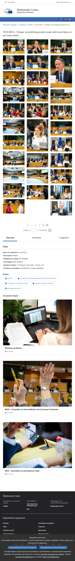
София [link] (5, 506)
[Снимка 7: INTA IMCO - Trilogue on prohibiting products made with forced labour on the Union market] (14, 78)
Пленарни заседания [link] (46, 523)
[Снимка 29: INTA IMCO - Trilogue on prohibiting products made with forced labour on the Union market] (14, 206)
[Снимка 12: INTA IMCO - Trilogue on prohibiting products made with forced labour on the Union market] (37, 110)
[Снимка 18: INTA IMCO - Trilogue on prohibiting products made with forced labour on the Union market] (14, 142)
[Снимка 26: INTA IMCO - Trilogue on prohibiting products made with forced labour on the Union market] (14, 190)
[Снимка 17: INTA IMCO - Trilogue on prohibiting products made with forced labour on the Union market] (61, 128)
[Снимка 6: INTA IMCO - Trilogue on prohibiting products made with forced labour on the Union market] (61, 71)
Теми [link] (5, 527)
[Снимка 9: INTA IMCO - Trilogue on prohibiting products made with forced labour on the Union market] (14, 94)
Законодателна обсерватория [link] (32, 504)
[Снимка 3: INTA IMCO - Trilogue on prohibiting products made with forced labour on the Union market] (61, 46)
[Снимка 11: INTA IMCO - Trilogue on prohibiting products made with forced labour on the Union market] (61, 96)
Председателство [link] (56, 506)
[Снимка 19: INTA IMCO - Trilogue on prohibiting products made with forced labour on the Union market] (61, 144)
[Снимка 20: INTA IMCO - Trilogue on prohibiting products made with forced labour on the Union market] (14, 158)
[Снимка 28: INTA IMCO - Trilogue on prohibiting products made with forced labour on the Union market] (61, 192)
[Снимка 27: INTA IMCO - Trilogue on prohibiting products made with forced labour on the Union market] (37, 192)
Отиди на (26, 230)
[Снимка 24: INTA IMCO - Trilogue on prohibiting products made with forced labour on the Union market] (37, 176)
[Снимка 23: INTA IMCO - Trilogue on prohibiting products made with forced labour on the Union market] (14, 174)
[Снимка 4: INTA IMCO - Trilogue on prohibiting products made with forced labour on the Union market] (14, 62)
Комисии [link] (41, 527)
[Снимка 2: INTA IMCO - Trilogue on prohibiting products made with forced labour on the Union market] (37, 46)
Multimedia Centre (27, 9)
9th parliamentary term (13, 288)
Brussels (9, 278)
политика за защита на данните (52, 554)
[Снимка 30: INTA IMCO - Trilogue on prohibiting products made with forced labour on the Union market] (61, 208)
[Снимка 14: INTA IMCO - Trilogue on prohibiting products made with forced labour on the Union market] (61, 112)
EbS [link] (28, 509)
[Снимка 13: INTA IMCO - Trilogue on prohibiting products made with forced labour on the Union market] (14, 110)
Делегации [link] (42, 530)
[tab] (10, 237)
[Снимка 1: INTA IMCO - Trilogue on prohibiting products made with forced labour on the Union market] (14, 46)
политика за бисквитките (24, 557)
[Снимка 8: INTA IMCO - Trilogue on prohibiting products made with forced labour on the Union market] (37, 78)
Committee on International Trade (16, 283)
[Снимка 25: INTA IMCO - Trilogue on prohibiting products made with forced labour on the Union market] (61, 176)
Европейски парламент (25, 12)
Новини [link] (6, 523)
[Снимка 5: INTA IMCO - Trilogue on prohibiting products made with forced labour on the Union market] (37, 62)
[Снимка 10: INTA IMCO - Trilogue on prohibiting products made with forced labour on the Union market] (37, 94)
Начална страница (10, 25)
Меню (67, 19)
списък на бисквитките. (51, 557)
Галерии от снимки (26, 25)
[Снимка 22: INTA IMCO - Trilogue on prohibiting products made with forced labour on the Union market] (61, 160)
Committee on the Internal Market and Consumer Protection (36, 278)
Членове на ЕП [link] (8, 530)
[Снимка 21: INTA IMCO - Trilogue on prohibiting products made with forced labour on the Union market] (37, 160)
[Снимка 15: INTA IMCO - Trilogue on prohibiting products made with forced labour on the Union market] (37, 135)
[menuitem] (11, 2)
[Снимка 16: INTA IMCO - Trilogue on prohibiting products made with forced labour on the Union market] (14, 126)
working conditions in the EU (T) (43, 283)
